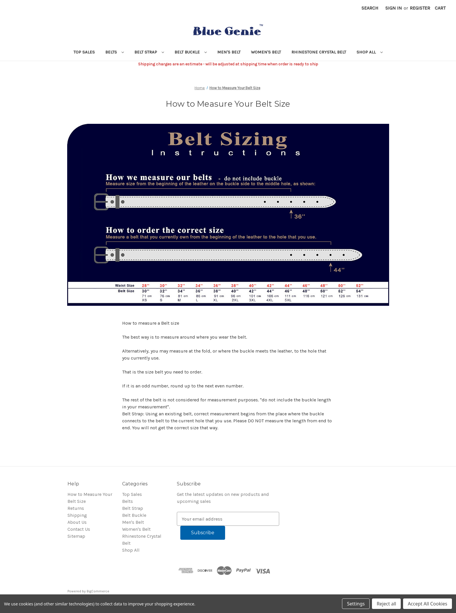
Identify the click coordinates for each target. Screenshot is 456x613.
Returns (75, 508)
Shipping (77, 515)
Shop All (370, 52)
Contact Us (78, 529)
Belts (114, 52)
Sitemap (76, 536)
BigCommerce (98, 591)
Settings (356, 604)
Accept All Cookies (427, 604)
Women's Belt (266, 52)
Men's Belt (229, 52)
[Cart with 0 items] (440, 8)
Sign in (393, 8)
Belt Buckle (190, 52)
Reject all (386, 604)
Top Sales (84, 52)
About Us (77, 522)
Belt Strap (149, 52)
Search (369, 8)
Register (420, 8)
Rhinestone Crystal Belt (318, 52)
